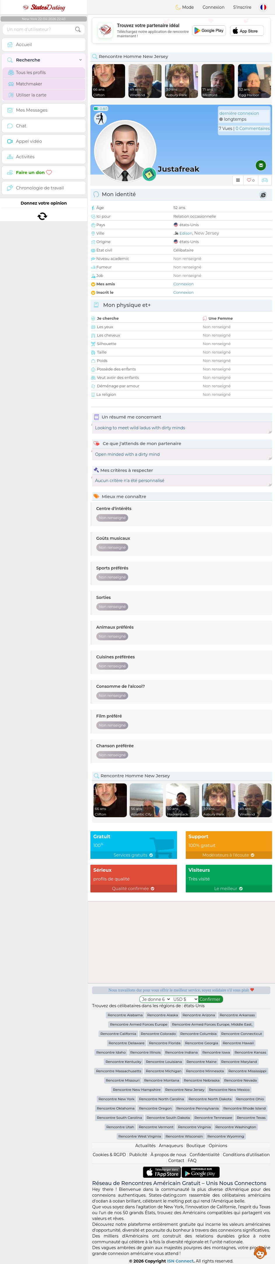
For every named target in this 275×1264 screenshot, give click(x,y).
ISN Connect (180, 1261)
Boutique (196, 1145)
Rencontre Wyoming (225, 1136)
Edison (186, 233)
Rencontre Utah (120, 1127)
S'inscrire (242, 7)
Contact (176, 1160)
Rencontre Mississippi (247, 1071)
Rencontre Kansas (250, 1052)
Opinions (218, 1145)
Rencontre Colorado (158, 1033)
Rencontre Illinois (145, 1052)
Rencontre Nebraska (202, 1080)
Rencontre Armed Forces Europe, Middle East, (212, 1024)
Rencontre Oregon (155, 1108)
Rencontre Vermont (156, 1127)
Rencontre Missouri (123, 1080)
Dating (44, 7)
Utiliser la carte (27, 95)
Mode (184, 7)
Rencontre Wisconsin (184, 1136)
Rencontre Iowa (216, 1052)
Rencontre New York (116, 1099)
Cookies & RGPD (109, 1154)
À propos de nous (168, 1154)
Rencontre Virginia (194, 1127)
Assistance (260, 1252)
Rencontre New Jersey (184, 1089)
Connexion (214, 7)
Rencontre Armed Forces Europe (138, 1024)
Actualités (145, 1145)
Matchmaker (25, 84)
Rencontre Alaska (162, 1015)
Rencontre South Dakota (168, 1117)
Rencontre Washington (236, 1127)
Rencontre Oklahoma (115, 1108)
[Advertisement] (181, 30)
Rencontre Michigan (163, 1071)
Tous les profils (27, 72)
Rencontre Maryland (239, 1061)
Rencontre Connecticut (241, 1033)
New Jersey (206, 233)
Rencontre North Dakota (210, 1099)
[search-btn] (78, 29)
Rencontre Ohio (250, 1099)
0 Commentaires (253, 128)
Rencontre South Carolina (119, 1117)
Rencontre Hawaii (238, 1043)
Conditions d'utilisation (246, 1154)
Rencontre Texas (251, 1117)
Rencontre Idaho (111, 1052)
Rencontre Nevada (240, 1080)
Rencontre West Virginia (139, 1136)
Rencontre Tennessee (213, 1117)
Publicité (138, 1154)
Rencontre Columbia (198, 1033)
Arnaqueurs (171, 1145)
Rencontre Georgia (201, 1043)
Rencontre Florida (165, 1043)
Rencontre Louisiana (164, 1061)
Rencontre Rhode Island (244, 1108)
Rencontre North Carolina (161, 1099)
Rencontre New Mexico (229, 1089)
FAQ (192, 1160)
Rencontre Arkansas (237, 1015)
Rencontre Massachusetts (118, 1071)
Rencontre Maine (201, 1061)
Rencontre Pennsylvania (197, 1108)
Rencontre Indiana (181, 1052)
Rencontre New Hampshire (137, 1089)
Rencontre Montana (161, 1080)
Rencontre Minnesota (205, 1071)
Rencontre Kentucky (123, 1061)
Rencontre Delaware (127, 1043)
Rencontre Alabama (125, 1015)
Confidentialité (205, 1154)
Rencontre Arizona (199, 1015)
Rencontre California (118, 1033)
